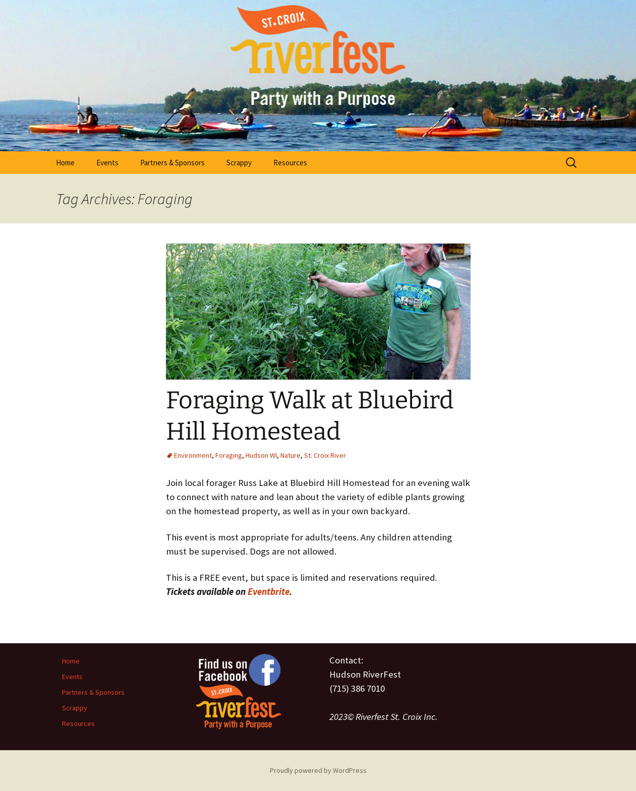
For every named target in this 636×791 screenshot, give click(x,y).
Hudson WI (261, 455)
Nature (290, 455)
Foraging (228, 455)
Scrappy (239, 162)
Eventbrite (269, 591)
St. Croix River (325, 455)
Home (65, 162)
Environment (193, 455)
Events (107, 162)
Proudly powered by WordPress (318, 770)
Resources (290, 162)
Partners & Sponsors (172, 162)
